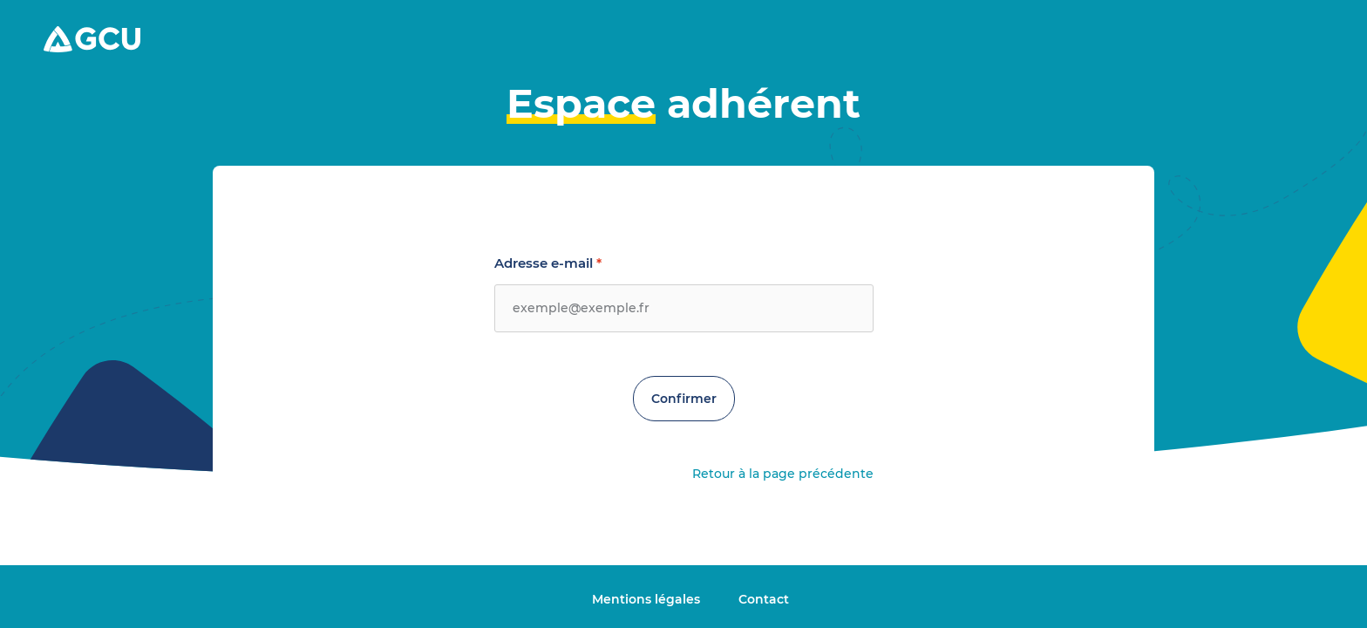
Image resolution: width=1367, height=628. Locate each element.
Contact (763, 599)
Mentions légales (648, 599)
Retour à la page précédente (783, 473)
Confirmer (684, 398)
